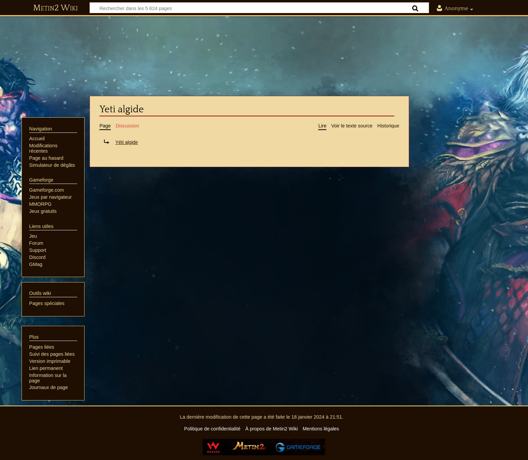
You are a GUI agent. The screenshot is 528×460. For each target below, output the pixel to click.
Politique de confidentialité (212, 428)
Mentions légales (321, 428)
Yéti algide (126, 142)
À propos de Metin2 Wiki (271, 428)
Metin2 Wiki (55, 8)
